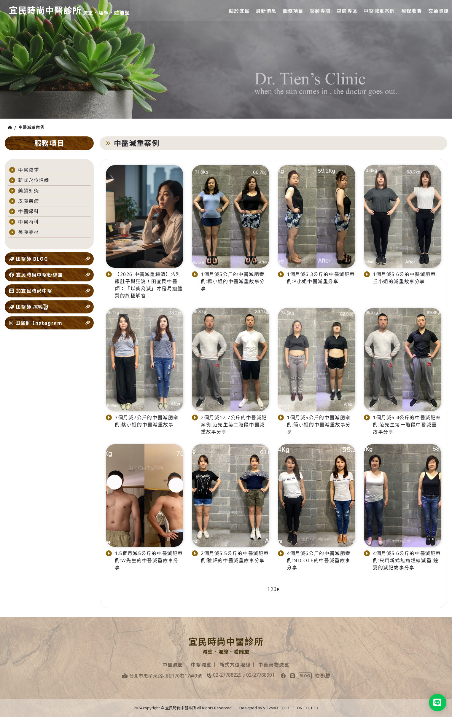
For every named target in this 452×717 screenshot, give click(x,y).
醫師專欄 (321, 10)
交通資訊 (438, 10)
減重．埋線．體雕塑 (108, 12)
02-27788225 (227, 675)
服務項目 (294, 10)
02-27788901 (260, 675)
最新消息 (267, 10)
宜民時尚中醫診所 (46, 10)
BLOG (305, 675)
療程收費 (411, 10)
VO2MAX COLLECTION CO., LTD (290, 707)
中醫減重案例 (380, 10)
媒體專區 (347, 10)
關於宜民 (240, 10)
